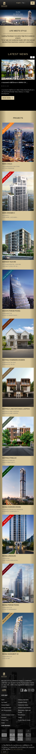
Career (3, 722)
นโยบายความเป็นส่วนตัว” (17, 749)
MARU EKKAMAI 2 (8, 213)
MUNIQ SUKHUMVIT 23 (10, 654)
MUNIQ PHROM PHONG (10, 605)
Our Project (4, 702)
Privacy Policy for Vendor (24, 720)
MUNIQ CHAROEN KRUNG (11, 507)
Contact (20, 717)
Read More (7, 98)
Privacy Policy (4, 720)
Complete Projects (22, 702)
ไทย (23, 3)
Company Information (23, 699)
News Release (21, 715)
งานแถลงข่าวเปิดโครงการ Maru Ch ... (14, 82)
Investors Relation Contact (7, 715)
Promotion (3, 717)
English (18, 3)
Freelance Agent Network (24, 707)
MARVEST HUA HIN (9, 262)
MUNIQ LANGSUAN (9, 556)
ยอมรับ (4, 751)
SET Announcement (6, 710)
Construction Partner (23, 705)
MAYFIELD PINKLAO (9, 458)
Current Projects (5, 705)
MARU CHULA (7, 164)
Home (2, 699)
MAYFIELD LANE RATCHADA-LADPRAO (16, 409)
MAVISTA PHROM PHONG (11, 311)
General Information (6, 707)
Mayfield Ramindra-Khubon (13, 360)
